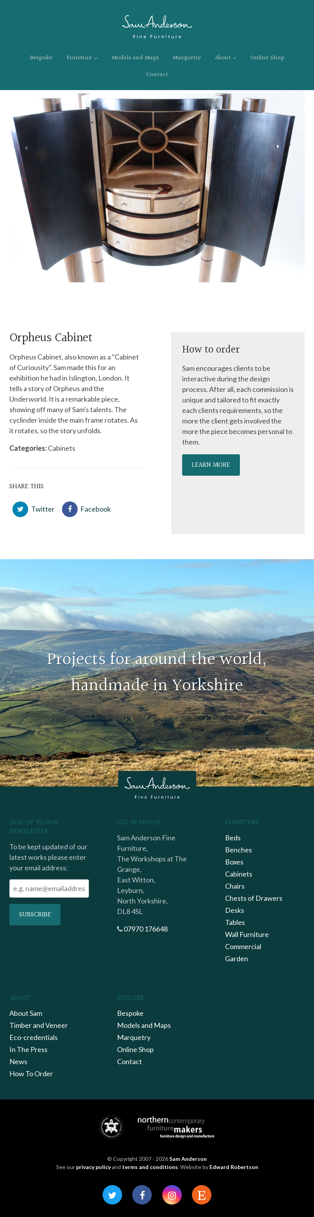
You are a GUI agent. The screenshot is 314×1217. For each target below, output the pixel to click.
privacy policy (93, 1167)
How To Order (31, 1073)
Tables (235, 922)
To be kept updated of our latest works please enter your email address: (48, 857)
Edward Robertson (233, 1167)
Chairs (235, 886)
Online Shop (267, 58)
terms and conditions (150, 1167)
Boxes (234, 861)
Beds (233, 837)
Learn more (211, 465)
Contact (157, 75)
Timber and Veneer (38, 1025)
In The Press (28, 1049)
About (225, 58)
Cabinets (238, 874)
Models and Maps (135, 58)
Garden (236, 958)
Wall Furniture (247, 934)
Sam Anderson (188, 1158)
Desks (234, 910)
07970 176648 (146, 929)
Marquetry (187, 58)
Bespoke (41, 58)
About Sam (25, 1013)
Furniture (82, 58)
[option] (157, 186)
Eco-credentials (33, 1037)
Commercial (243, 946)
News (18, 1061)
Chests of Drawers (253, 898)
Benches (238, 849)
